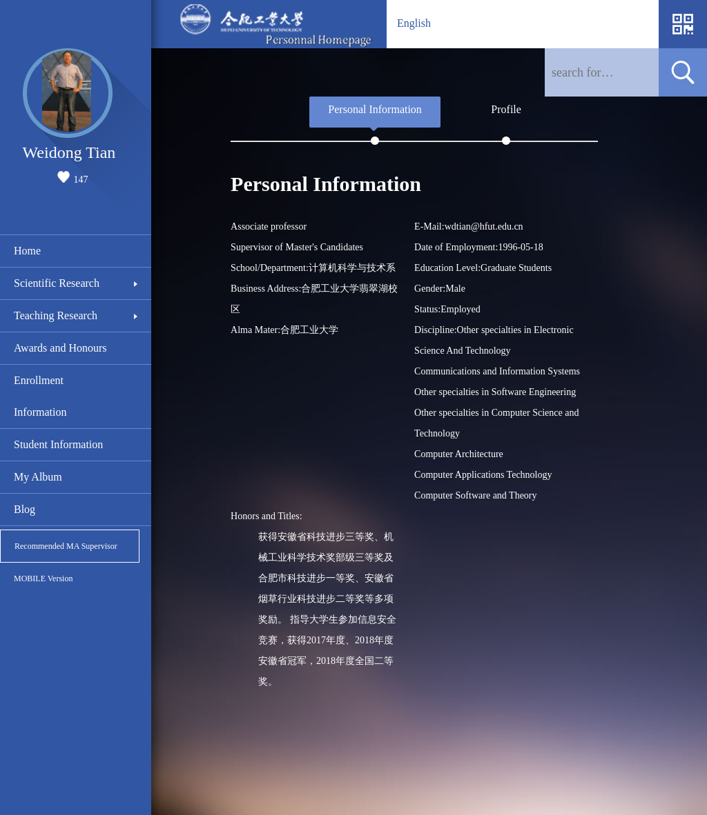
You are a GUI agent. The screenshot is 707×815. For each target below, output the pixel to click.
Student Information (58, 444)
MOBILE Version (43, 578)
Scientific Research (56, 283)
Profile (506, 109)
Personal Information (375, 109)
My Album (38, 477)
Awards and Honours (60, 348)
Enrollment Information (40, 396)
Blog (24, 509)
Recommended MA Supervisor (65, 546)
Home (27, 250)
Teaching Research (55, 315)
